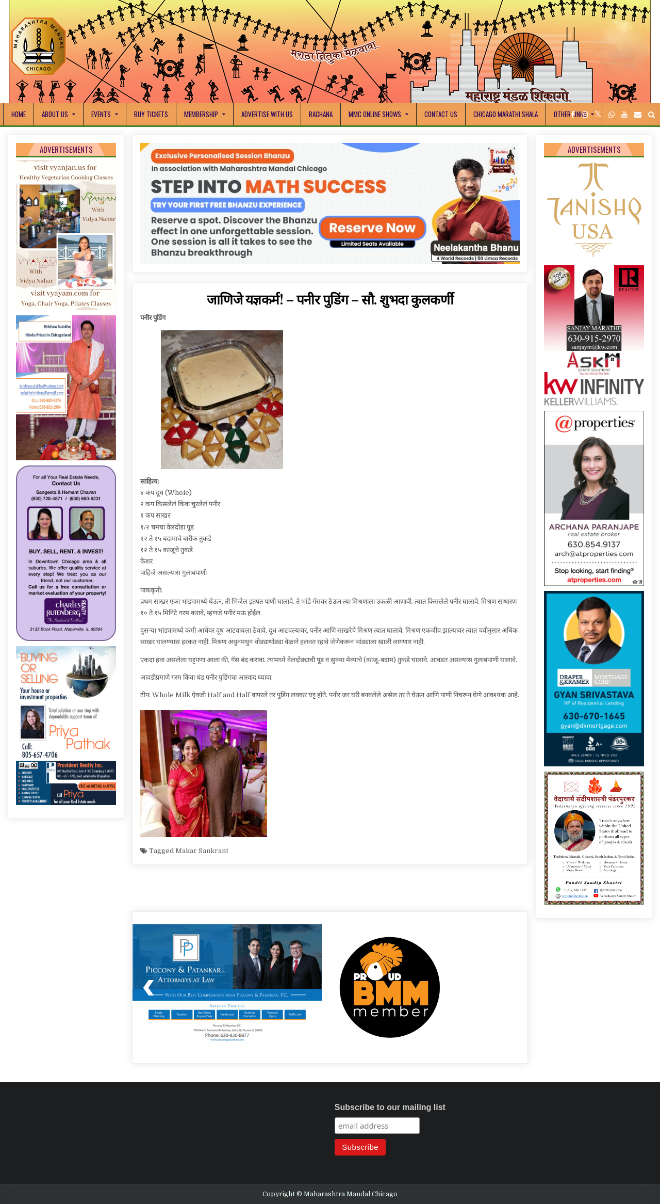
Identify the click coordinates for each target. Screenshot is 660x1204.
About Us (55, 114)
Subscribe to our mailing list (390, 1107)
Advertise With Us (267, 114)
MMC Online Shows (375, 114)
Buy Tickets (151, 114)
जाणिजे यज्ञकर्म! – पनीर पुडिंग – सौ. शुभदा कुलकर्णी (330, 299)
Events (101, 114)
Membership (201, 114)
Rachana (321, 114)
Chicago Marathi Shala (505, 114)
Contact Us (440, 114)
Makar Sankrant (201, 851)
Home (18, 114)
